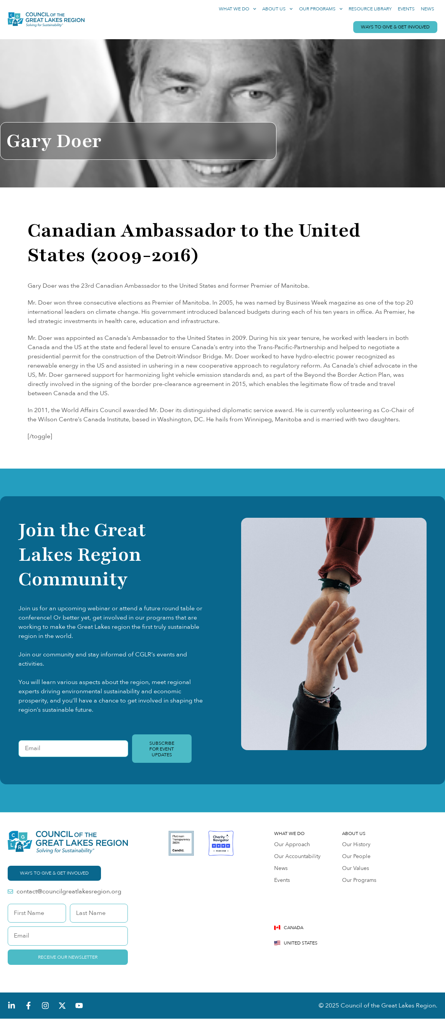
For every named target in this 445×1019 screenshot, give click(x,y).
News (427, 9)
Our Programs (320, 9)
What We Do (237, 9)
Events (406, 9)
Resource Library (370, 9)
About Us (277, 9)
